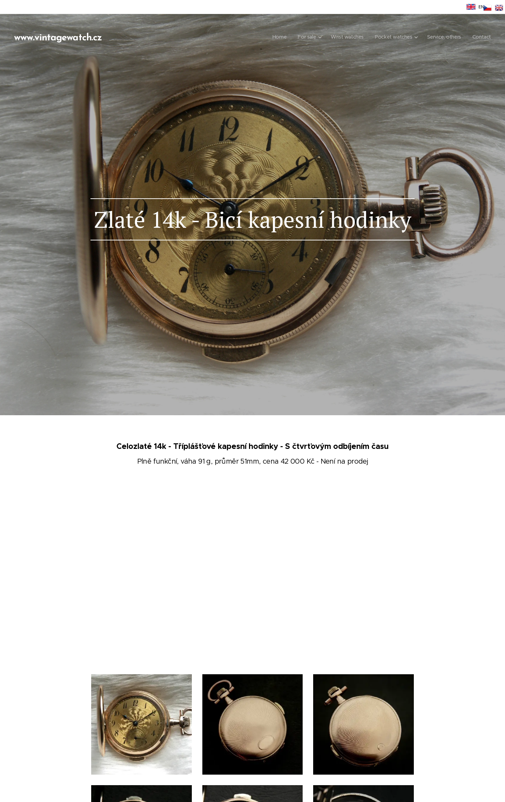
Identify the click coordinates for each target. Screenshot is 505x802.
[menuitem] (273, 37)
